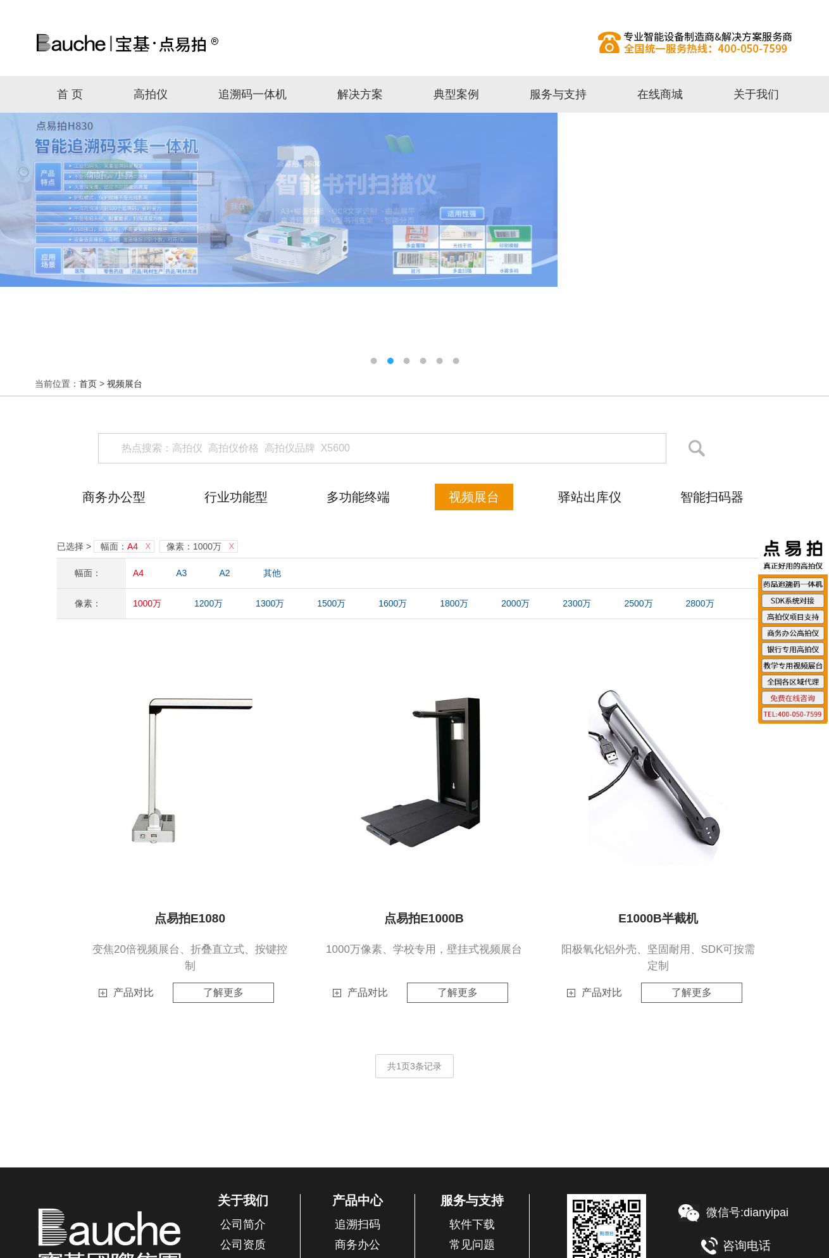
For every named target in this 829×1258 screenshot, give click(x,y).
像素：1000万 (193, 546)
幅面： (119, 546)
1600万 (392, 603)
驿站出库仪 (589, 497)
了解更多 (223, 992)
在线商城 (660, 94)
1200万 (208, 603)
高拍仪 (414, 42)
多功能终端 (358, 497)
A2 (225, 573)
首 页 (70, 94)
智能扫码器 (712, 497)
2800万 (699, 603)
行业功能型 (236, 497)
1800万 (454, 603)
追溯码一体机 (252, 94)
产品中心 (357, 1200)
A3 (181, 573)
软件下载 (472, 1224)
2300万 (577, 603)
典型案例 (456, 94)
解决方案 (360, 94)
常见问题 (472, 1244)
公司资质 (243, 1244)
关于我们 (756, 94)
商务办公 (357, 1244)
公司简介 (243, 1224)
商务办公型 (114, 497)
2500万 (638, 603)
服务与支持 (558, 94)
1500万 (331, 603)
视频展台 (124, 384)
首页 (88, 384)
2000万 (515, 603)
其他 (272, 573)
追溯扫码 (357, 1224)
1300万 (270, 603)
